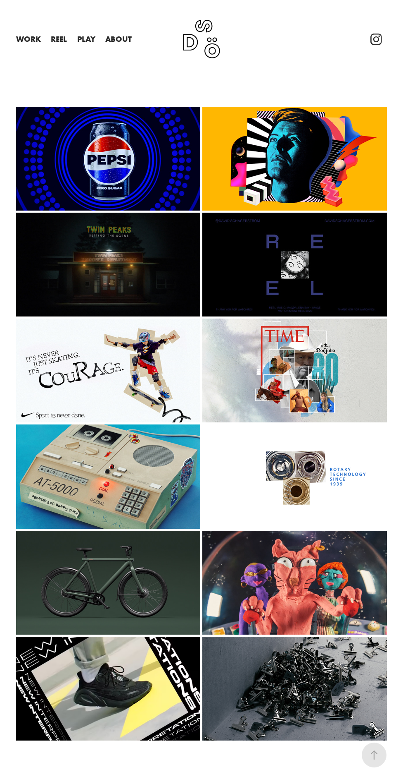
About (118, 39)
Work (28, 39)
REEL (59, 39)
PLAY (86, 39)
